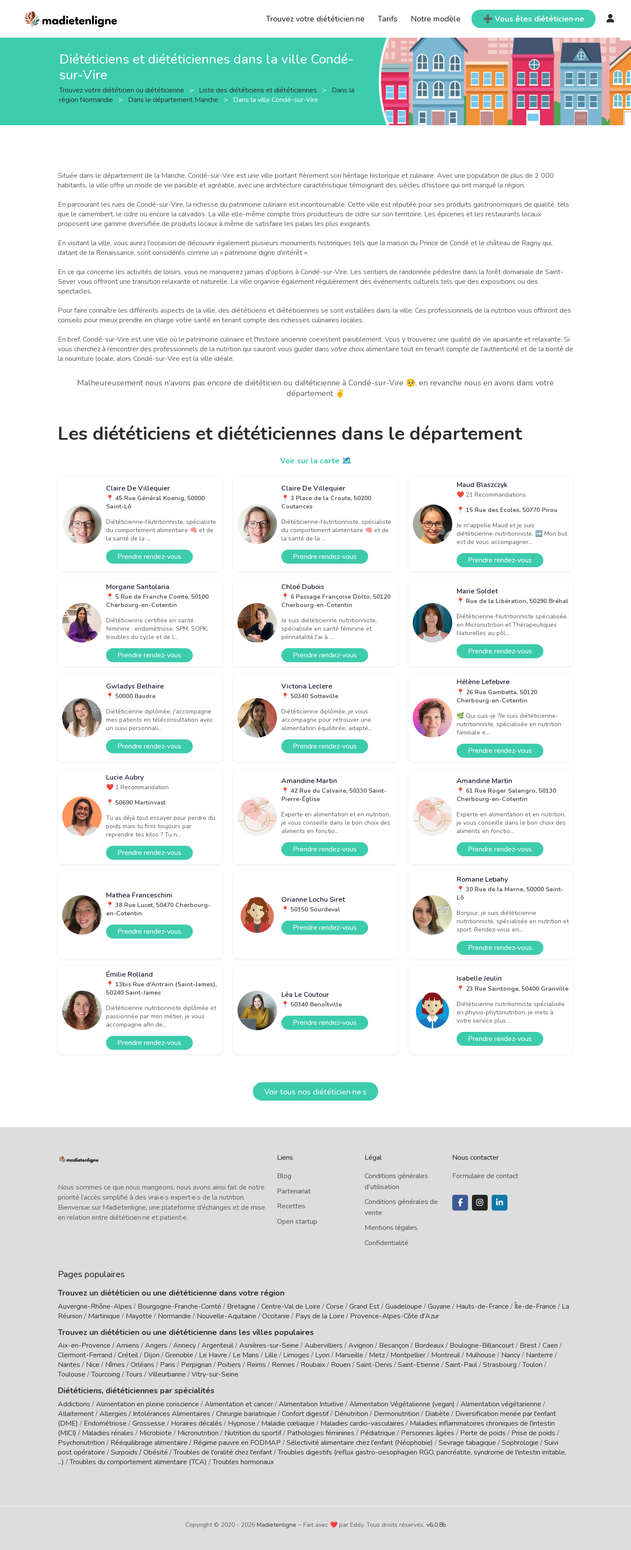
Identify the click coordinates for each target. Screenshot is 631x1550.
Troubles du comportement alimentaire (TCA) (138, 1462)
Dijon (152, 1355)
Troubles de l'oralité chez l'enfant (223, 1452)
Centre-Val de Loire (290, 1306)
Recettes (291, 1206)
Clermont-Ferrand (85, 1355)
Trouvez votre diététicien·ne (315, 19)
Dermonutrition (397, 1414)
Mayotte (139, 1316)
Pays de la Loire (319, 1316)
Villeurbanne (167, 1374)
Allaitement (76, 1414)
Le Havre (213, 1355)
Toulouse (71, 1374)
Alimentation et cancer (239, 1404)
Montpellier (407, 1355)
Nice (92, 1365)
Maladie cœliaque (288, 1423)
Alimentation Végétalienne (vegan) (402, 1404)
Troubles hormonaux (243, 1462)
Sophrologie (520, 1443)
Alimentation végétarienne (501, 1404)
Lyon (322, 1355)
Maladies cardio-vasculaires (362, 1423)
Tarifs (387, 19)
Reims (256, 1365)
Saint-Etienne (419, 1365)
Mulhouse (481, 1355)
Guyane (439, 1306)
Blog (284, 1176)
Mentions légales (391, 1227)
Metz (377, 1355)
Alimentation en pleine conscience (147, 1404)
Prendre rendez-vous (149, 556)
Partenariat (294, 1191)
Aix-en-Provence (84, 1345)
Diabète (437, 1414)
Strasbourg (500, 1365)
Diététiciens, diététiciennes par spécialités (136, 1390)
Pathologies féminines (320, 1433)
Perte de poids (483, 1433)
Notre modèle (436, 19)
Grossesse (148, 1423)
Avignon (360, 1345)
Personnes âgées (427, 1433)
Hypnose (241, 1423)
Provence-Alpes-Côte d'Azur (394, 1316)
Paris (167, 1365)
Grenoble (179, 1355)
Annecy (184, 1345)
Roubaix (313, 1365)
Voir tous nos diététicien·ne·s (315, 1092)
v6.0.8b (436, 1525)
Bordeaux (429, 1345)
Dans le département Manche (174, 99)
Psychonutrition (81, 1443)
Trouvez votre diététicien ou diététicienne (122, 90)
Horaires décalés (196, 1423)
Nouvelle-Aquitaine (226, 1316)
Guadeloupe (403, 1306)
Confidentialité (386, 1243)
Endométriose (105, 1423)
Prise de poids (533, 1433)
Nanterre (539, 1355)
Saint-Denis (374, 1365)
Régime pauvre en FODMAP (237, 1443)
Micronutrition (198, 1433)
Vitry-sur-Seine (214, 1374)
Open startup (297, 1221)
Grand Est (364, 1306)
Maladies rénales (108, 1433)
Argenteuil (218, 1345)
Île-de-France (535, 1306)
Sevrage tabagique (467, 1443)
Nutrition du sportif (252, 1433)
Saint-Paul (461, 1365)
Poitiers (229, 1365)
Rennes (283, 1365)
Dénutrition (351, 1414)
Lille (271, 1355)
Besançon (394, 1345)
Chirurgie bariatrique (246, 1414)
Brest (528, 1345)
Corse (335, 1306)
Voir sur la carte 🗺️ (315, 460)
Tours (134, 1374)
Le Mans (246, 1355)
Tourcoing (105, 1374)
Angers (156, 1345)
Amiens (127, 1345)
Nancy (510, 1355)
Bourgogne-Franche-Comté (179, 1306)
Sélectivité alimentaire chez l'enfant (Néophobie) (360, 1443)
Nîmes (115, 1365)
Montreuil (445, 1355)
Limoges (296, 1355)
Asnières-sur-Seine (269, 1345)
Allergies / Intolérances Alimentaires (154, 1414)
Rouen (341, 1365)
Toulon (532, 1365)
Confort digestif (305, 1414)
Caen (550, 1345)
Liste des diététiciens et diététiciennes (259, 90)
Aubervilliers (324, 1345)
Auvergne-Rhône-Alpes (95, 1306)
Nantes (69, 1365)
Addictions (74, 1404)
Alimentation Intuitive (311, 1404)
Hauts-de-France (482, 1306)
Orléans (142, 1365)
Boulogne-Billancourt (482, 1345)
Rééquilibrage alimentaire (149, 1443)
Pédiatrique (377, 1433)
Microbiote (156, 1433)
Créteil (128, 1355)
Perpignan (196, 1365)
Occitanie (276, 1316)
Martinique (104, 1316)
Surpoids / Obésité (139, 1452)
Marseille (349, 1355)
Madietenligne (276, 1525)
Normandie (174, 1316)
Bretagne (241, 1306)
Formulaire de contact (485, 1176)
